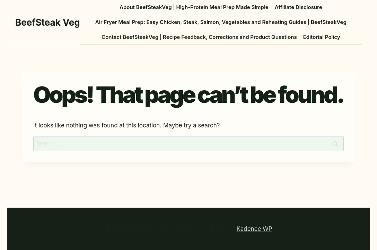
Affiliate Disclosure (298, 7)
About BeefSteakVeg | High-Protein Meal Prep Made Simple (194, 7)
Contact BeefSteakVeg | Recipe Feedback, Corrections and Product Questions (199, 37)
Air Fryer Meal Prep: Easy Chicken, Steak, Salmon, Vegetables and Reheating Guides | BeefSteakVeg (221, 22)
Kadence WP (254, 228)
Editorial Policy (321, 37)
